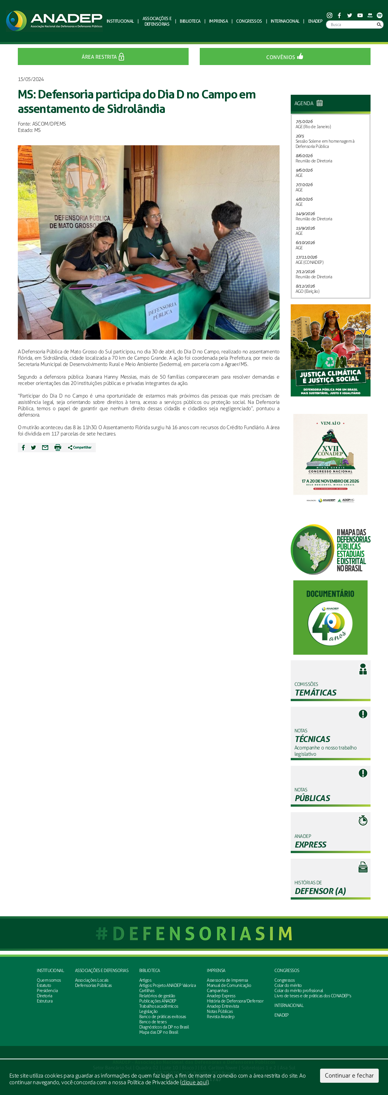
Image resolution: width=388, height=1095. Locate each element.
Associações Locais (91, 980)
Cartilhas (146, 990)
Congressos (286, 970)
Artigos (145, 980)
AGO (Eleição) (307, 291)
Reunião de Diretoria (314, 160)
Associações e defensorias (101, 970)
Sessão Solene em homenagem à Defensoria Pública (325, 144)
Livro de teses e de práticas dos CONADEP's (312, 995)
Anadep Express (221, 995)
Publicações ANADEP (157, 1001)
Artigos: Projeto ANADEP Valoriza (167, 985)
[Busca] (355, 24)
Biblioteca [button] (190, 21)
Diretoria (44, 995)
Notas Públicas (219, 1011)
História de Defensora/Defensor (235, 1001)
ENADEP (315, 21)
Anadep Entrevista (223, 1006)
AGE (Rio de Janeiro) (313, 126)
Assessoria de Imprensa (227, 980)
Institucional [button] (120, 21)
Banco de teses (152, 1021)
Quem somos (49, 980)
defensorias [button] (157, 21)
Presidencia (47, 990)
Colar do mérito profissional (298, 990)
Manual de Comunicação (229, 985)
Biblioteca (149, 970)
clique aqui (194, 1082)
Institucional (50, 970)
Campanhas (217, 990)
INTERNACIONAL (288, 1005)
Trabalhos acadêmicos (158, 1006)
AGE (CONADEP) (309, 262)
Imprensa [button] (218, 21)
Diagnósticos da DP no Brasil (164, 1027)
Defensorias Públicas (93, 985)
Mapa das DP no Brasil (158, 1032)
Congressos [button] (249, 21)
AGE (299, 175)
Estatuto (44, 985)
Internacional (285, 21)
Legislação (148, 1011)
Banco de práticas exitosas (162, 1016)
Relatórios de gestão (157, 995)
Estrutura (44, 1001)
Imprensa (216, 970)
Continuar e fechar (349, 1075)
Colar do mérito (288, 985)
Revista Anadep (220, 1016)
